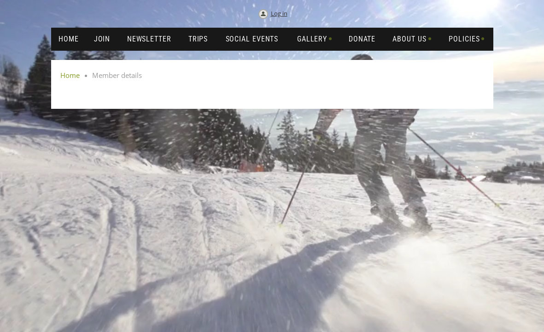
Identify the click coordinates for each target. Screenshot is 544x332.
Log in (279, 13)
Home (70, 75)
